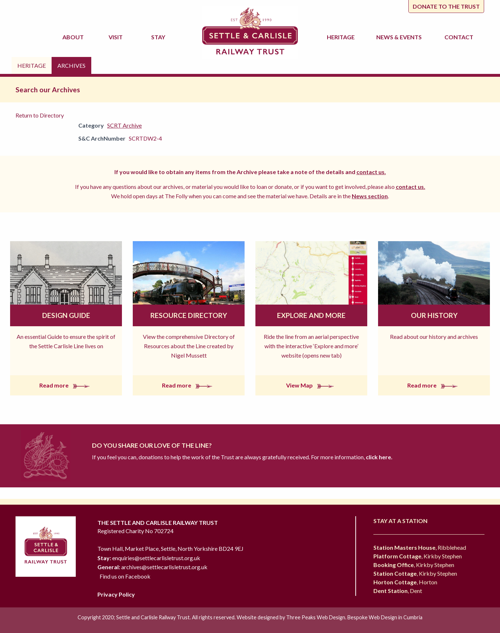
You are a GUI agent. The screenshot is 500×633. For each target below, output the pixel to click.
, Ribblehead (419, 547)
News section (370, 195)
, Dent (397, 590)
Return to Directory (40, 115)
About (74, 37)
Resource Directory (188, 315)
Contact (458, 37)
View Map (311, 385)
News (400, 37)
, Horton (405, 582)
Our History (434, 315)
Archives (71, 65)
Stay (159, 37)
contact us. (371, 171)
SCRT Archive (124, 125)
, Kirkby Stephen (417, 556)
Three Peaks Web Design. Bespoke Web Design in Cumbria (354, 617)
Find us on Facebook (125, 576)
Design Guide (66, 315)
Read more (66, 385)
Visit (117, 37)
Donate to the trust (446, 6)
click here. (378, 456)
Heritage (342, 37)
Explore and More (311, 315)
